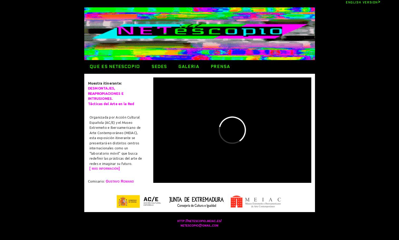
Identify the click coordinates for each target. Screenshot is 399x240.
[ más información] (105, 168)
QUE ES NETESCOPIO (115, 66)
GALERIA (188, 66)
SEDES (159, 66)
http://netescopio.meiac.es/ (199, 221)
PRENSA (220, 66)
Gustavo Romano (120, 181)
